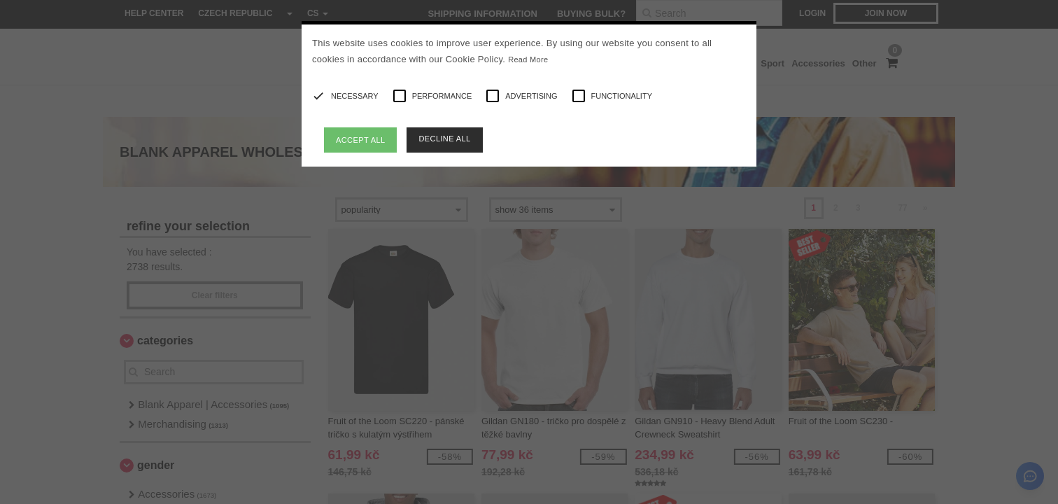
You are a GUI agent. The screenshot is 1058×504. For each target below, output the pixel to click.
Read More (528, 59)
